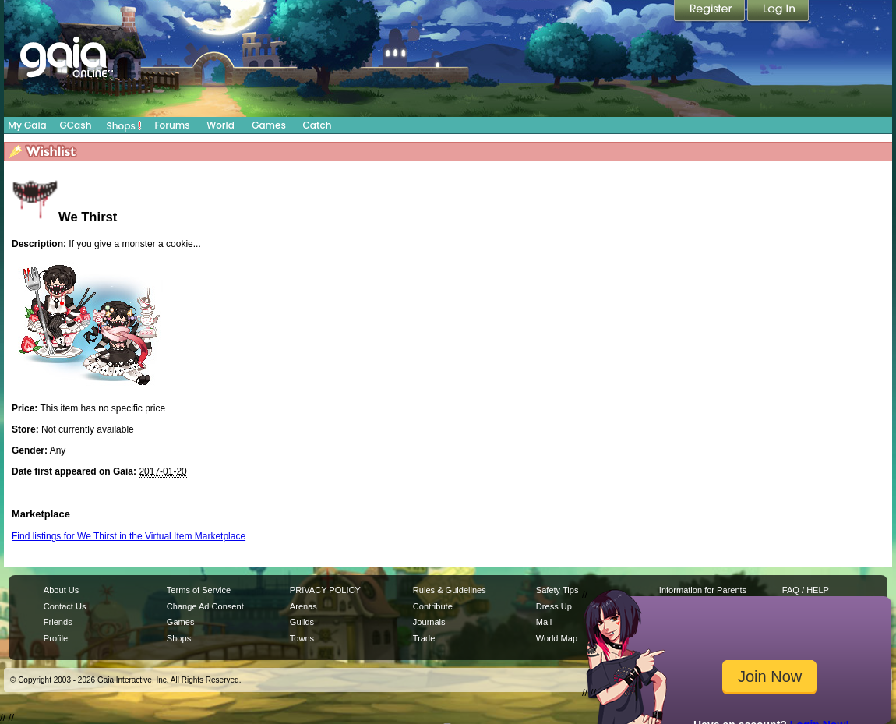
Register (710, 11)
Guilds (302, 622)
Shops (124, 125)
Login (778, 11)
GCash (76, 125)
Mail (544, 622)
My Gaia (27, 125)
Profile (56, 638)
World (220, 125)
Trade (424, 638)
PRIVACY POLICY (325, 590)
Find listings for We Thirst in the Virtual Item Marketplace (128, 536)
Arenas (303, 606)
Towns (302, 638)
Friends (58, 622)
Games (269, 125)
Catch (317, 125)
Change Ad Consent (205, 606)
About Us (61, 590)
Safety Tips (557, 590)
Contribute (433, 606)
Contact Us (65, 606)
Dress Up (554, 606)
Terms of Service (199, 590)
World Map (556, 638)
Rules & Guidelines (449, 590)
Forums (171, 125)
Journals (429, 622)
